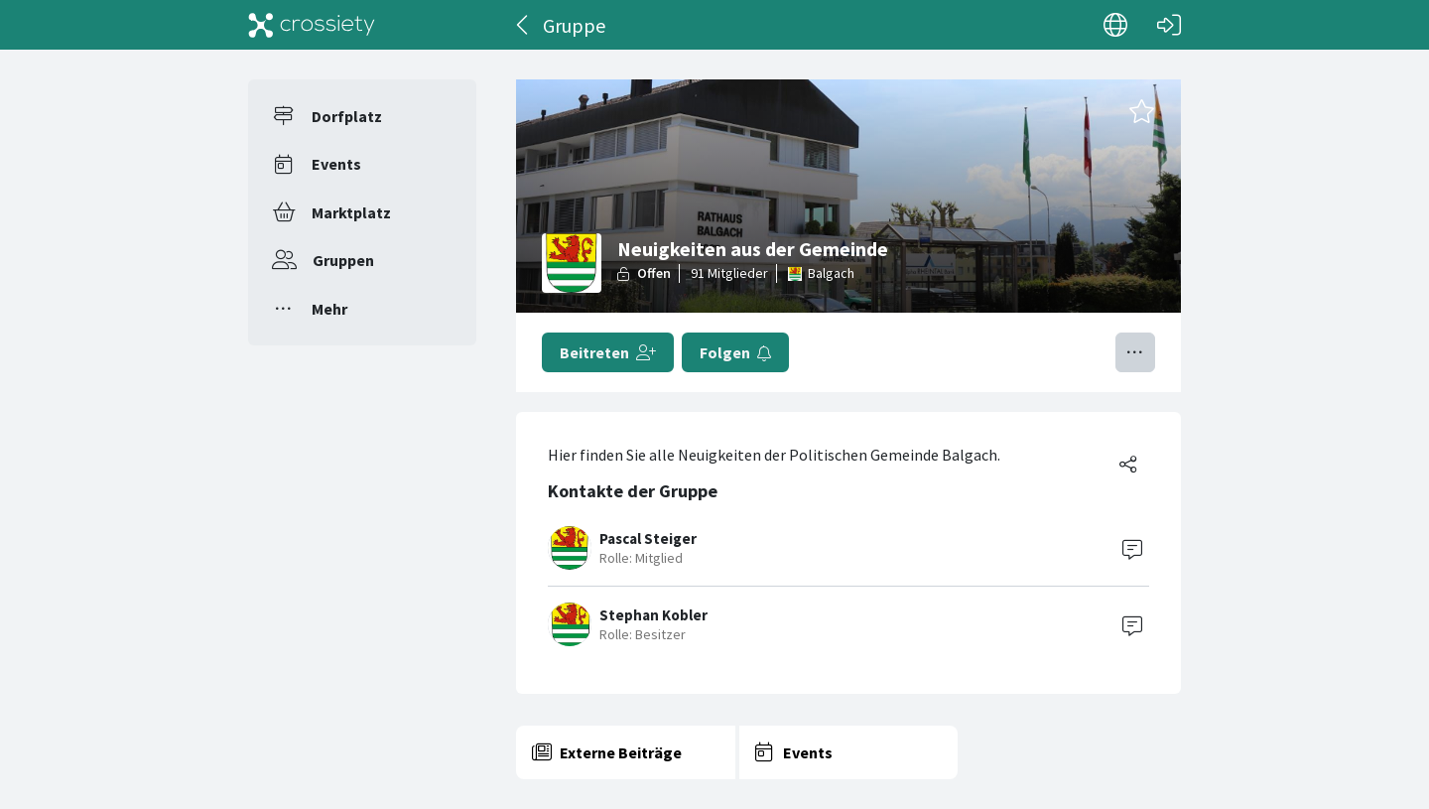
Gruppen (343, 260)
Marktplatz (351, 212)
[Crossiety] (311, 25)
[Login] (1169, 25)
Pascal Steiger (648, 538)
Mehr (329, 309)
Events (336, 164)
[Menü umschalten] (1135, 352)
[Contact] (1132, 548)
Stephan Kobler (653, 615)
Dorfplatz (347, 116)
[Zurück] (523, 25)
